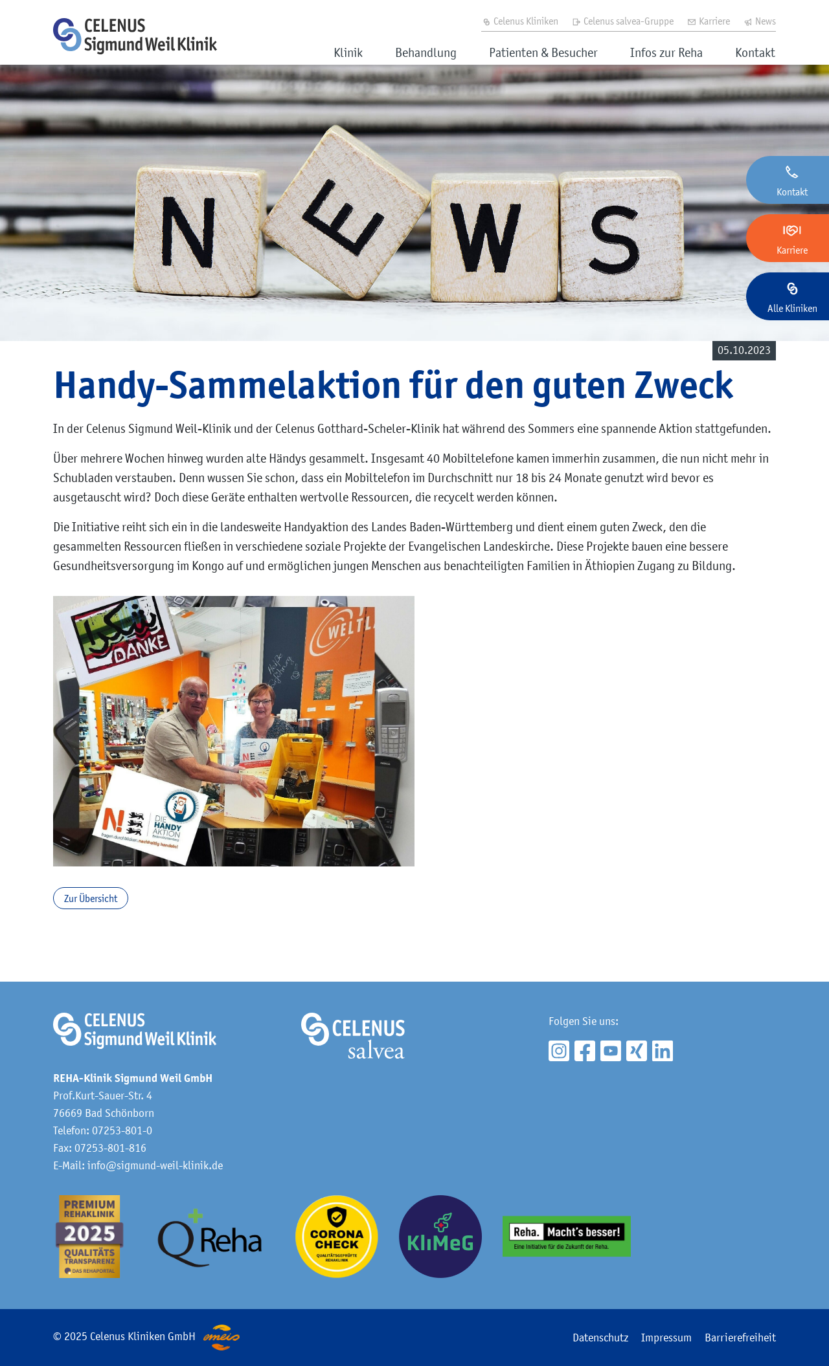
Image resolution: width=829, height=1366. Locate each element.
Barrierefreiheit (740, 1337)
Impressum (666, 1337)
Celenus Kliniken (519, 21)
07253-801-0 (122, 1130)
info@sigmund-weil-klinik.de (155, 1165)
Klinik (348, 52)
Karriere (708, 21)
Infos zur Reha (666, 52)
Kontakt (755, 52)
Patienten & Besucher (543, 52)
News (759, 21)
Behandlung (426, 52)
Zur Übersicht (90, 898)
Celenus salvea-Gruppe (622, 21)
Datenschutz (600, 1337)
